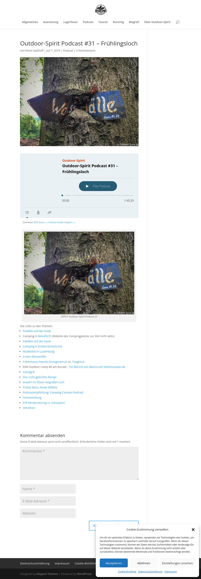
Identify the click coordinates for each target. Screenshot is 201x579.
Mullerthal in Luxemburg (38, 351)
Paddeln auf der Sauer (37, 341)
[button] (193, 530)
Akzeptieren (114, 563)
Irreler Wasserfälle (34, 356)
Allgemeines (30, 22)
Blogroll (134, 22)
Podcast (88, 22)
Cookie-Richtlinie (127, 571)
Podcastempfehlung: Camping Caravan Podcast (53, 392)
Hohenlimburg (32, 397)
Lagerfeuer (70, 22)
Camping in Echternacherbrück (42, 346)
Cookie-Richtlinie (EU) (89, 563)
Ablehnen (143, 563)
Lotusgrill (29, 372)
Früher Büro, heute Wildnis (40, 387)
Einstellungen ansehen (177, 563)
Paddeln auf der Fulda (37, 331)
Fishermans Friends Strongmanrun (45, 361)
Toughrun (78, 361)
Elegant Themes (47, 573)
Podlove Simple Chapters (61, 222)
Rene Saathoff (34, 50)
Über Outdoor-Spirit (157, 22)
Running (118, 22)
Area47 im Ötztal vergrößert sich (43, 382)
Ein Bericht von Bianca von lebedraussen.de (97, 366)
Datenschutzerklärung (150, 571)
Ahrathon (29, 407)
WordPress (84, 573)
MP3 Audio (41, 222)
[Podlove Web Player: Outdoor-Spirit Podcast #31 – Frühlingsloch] (79, 185)
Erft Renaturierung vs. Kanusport (44, 402)
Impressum (170, 571)
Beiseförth (44, 336)
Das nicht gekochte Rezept (40, 377)
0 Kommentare (85, 50)
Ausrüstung (50, 22)
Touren (103, 22)
